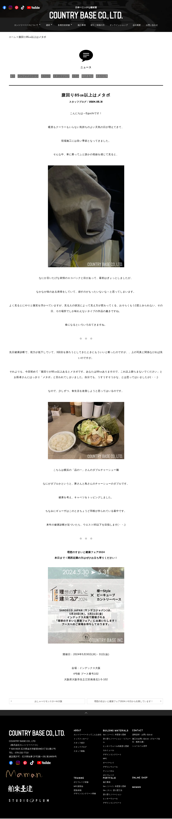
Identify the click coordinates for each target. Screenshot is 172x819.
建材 (48, 25)
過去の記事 (109, 76)
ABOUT (77, 731)
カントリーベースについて (26, 25)
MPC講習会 (78, 786)
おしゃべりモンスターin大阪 (48, 701)
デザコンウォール (110, 763)
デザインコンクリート (111, 751)
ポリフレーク (108, 771)
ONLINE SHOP (140, 778)
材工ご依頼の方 (98, 25)
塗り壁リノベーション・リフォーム (116, 739)
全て (12, 76)
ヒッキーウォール (110, 798)
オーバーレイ (108, 759)
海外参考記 (94, 76)
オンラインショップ (119, 25)
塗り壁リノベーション (111, 794)
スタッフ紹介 (79, 743)
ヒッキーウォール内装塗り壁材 (115, 743)
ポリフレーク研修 (80, 782)
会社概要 (137, 25)
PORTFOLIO (109, 778)
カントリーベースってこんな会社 (86, 735)
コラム (80, 76)
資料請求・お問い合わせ (141, 735)
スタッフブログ (65, 76)
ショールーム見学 (139, 746)
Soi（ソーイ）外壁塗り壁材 (113, 735)
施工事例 (82, 25)
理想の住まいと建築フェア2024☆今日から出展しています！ (123, 701)
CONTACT (137, 731)
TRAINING (79, 778)
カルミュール (108, 747)
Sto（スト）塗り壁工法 (112, 790)
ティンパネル (108, 767)
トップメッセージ (80, 739)
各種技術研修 (64, 25)
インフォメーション (29, 76)
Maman (136, 787)
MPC (105, 755)
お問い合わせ (152, 25)
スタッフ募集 (79, 751)
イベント (49, 76)
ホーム (12, 37)
